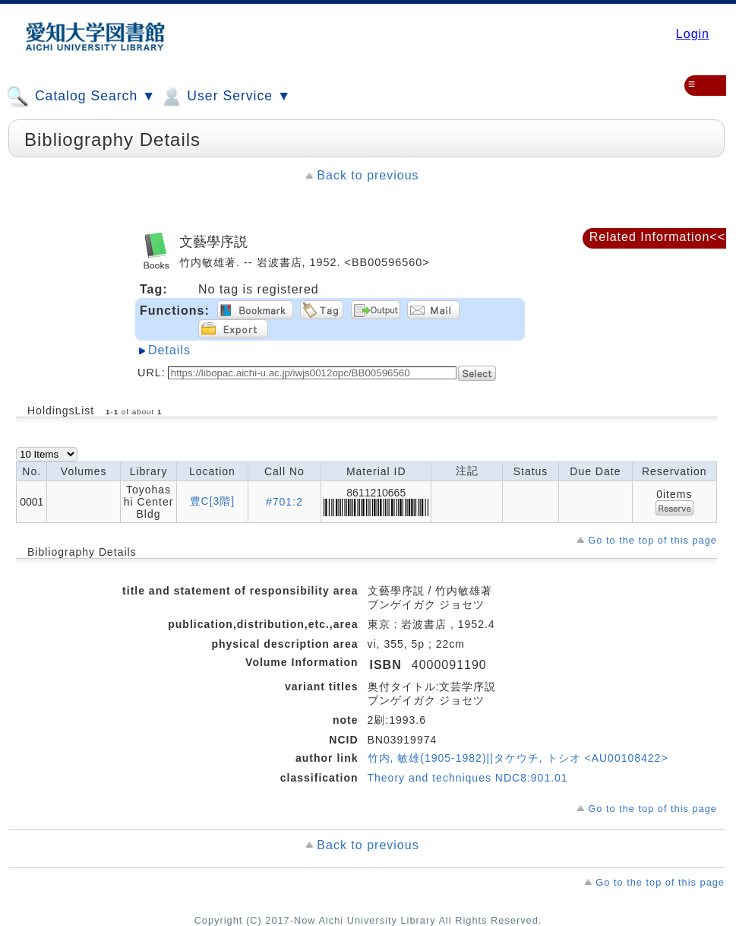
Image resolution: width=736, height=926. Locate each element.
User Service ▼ (225, 96)
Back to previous (368, 175)
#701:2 (284, 502)
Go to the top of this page (652, 540)
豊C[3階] (212, 501)
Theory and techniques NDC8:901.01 (468, 778)
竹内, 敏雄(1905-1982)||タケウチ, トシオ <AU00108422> (518, 758)
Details (169, 350)
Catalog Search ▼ (81, 96)
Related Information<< (657, 236)
